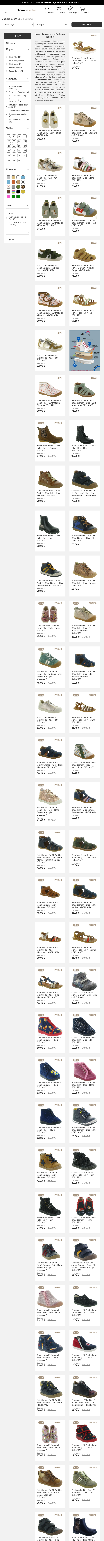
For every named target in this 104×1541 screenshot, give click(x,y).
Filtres (86, 24)
